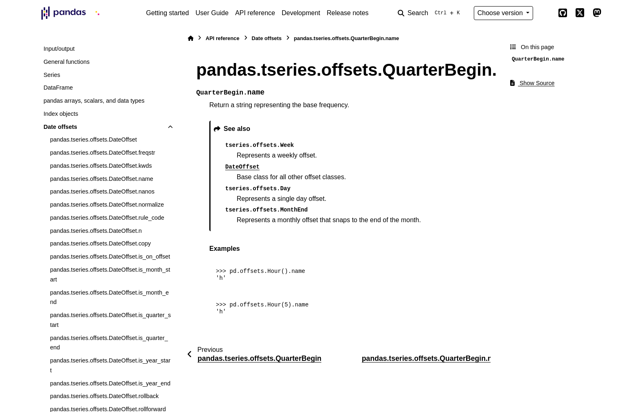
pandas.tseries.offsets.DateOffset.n (95, 230)
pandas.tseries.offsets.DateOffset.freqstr (102, 152)
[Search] (430, 13)
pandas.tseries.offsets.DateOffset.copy (100, 243)
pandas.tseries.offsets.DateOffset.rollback (104, 396)
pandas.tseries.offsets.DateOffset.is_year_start (110, 365)
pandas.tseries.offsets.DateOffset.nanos (102, 191)
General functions (66, 62)
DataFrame (58, 87)
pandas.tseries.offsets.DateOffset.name (101, 179)
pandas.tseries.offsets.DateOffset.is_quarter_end (109, 343)
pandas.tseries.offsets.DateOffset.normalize (107, 204)
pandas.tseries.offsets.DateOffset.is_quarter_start (110, 320)
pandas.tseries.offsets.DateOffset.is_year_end (110, 383)
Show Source (532, 83)
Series (51, 75)
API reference (255, 12)
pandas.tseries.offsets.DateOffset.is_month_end (109, 297)
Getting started (167, 12)
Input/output (58, 48)
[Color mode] (545, 13)
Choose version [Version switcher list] (501, 12)
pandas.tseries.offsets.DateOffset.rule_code (107, 217)
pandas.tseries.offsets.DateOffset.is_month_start (110, 274)
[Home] (190, 38)
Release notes (347, 12)
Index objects (60, 113)
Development (301, 12)
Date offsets (60, 127)
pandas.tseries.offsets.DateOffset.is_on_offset (110, 256)
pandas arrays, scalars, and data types (93, 100)
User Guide (212, 12)
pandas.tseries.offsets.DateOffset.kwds (101, 165)
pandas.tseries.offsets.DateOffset (93, 139)
